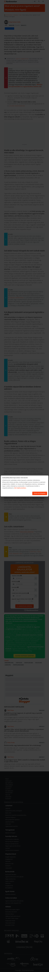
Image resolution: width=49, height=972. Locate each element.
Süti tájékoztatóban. (20, 488)
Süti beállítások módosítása (22, 493)
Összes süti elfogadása (39, 493)
